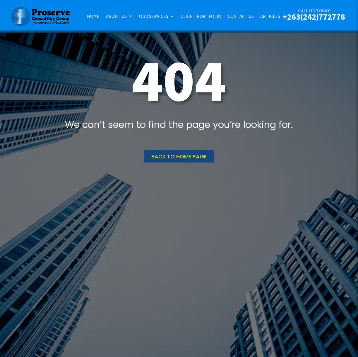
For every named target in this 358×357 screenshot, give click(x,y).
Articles (270, 16)
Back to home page (179, 156)
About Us (116, 16)
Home (93, 16)
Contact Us (241, 16)
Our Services (153, 16)
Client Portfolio (201, 16)
